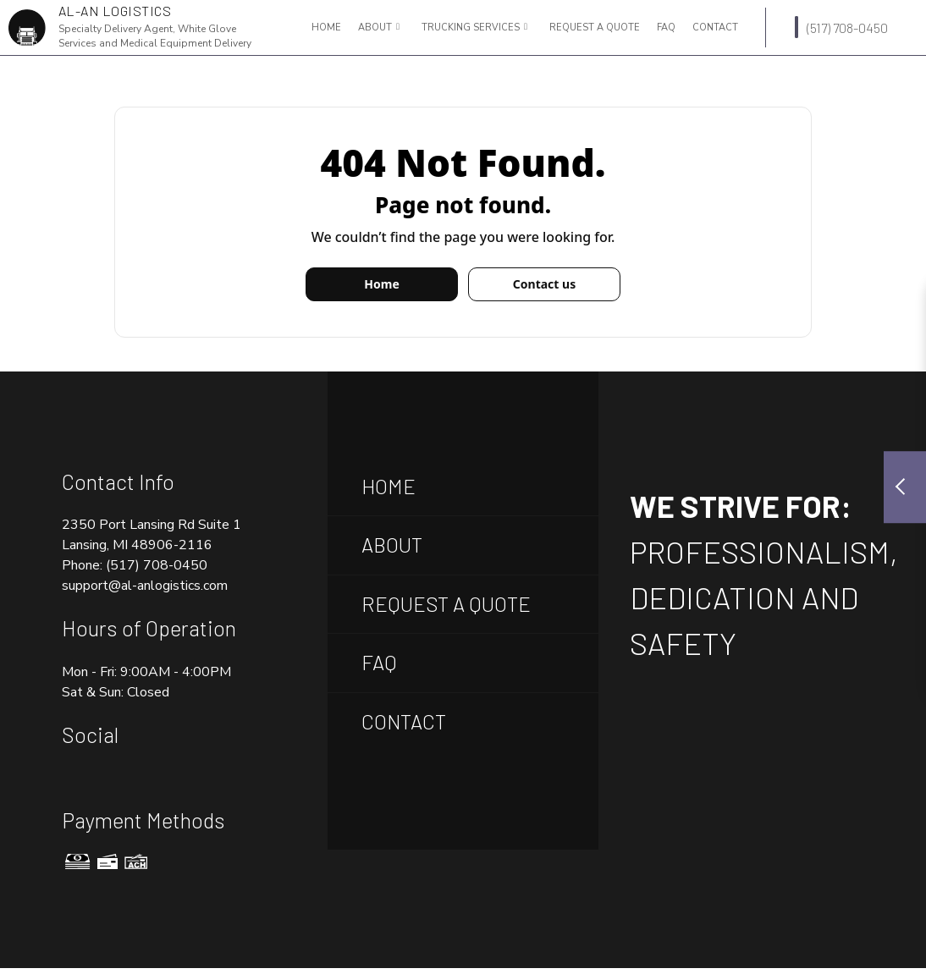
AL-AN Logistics (115, 11)
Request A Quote (446, 604)
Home (326, 27)
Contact (715, 27)
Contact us (544, 284)
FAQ (666, 27)
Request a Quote (594, 27)
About (375, 27)
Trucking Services (471, 27)
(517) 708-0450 (841, 27)
